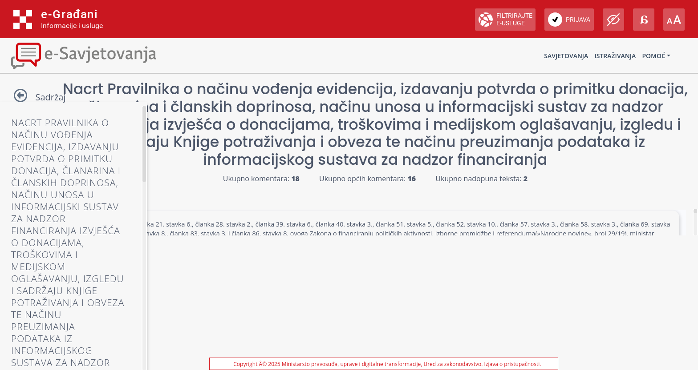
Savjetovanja (566, 56)
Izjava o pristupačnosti (512, 364)
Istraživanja (615, 56)
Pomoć (653, 56)
